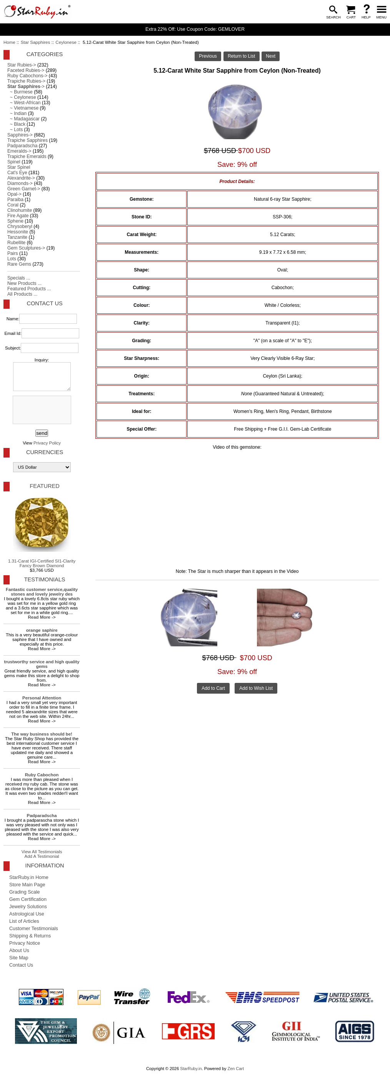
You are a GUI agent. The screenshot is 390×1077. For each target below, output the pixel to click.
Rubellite (16, 242)
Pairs (12, 253)
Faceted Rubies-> (25, 70)
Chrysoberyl (19, 226)
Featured (44, 486)
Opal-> (14, 194)
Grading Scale (24, 892)
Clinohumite (19, 210)
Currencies (44, 452)
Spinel (13, 162)
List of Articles (24, 921)
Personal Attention (41, 698)
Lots (11, 258)
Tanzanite (17, 237)
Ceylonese (66, 42)
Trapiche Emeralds (27, 156)
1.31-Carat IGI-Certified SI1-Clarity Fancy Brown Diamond (41, 531)
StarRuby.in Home (28, 877)
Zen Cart (235, 1068)
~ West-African (24, 102)
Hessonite (17, 232)
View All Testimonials (42, 851)
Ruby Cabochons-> (27, 75)
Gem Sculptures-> (26, 248)
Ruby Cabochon (42, 774)
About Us (19, 950)
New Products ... (24, 283)
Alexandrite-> (21, 178)
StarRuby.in (191, 1068)
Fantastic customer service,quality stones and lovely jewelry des (42, 591)
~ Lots (15, 129)
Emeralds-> (19, 151)
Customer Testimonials (33, 928)
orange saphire (42, 630)
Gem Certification (28, 899)
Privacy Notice (24, 943)
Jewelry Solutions (28, 906)
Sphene (15, 221)
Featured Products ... (29, 288)
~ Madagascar (23, 119)
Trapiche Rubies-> (26, 81)
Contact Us (44, 303)
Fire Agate (17, 215)
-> (26, 86)
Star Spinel (18, 167)
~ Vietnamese (22, 108)
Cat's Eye (17, 172)
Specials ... (18, 278)
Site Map (18, 957)
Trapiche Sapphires (27, 140)
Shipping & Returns (30, 936)
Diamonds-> (20, 183)
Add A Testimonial (42, 856)
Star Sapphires (35, 42)
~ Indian (17, 113)
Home (9, 42)
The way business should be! (41, 734)
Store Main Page (27, 884)
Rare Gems (19, 264)
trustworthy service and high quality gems (42, 664)
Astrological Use (26, 914)
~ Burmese (20, 92)
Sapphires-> (20, 135)
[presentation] (41, 410)
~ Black (16, 124)
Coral (12, 205)
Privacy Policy (47, 443)
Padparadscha (22, 145)
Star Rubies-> (21, 65)
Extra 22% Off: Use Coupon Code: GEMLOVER (195, 29)
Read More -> (42, 617)
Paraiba (15, 199)
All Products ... (22, 294)
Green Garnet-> (23, 188)
